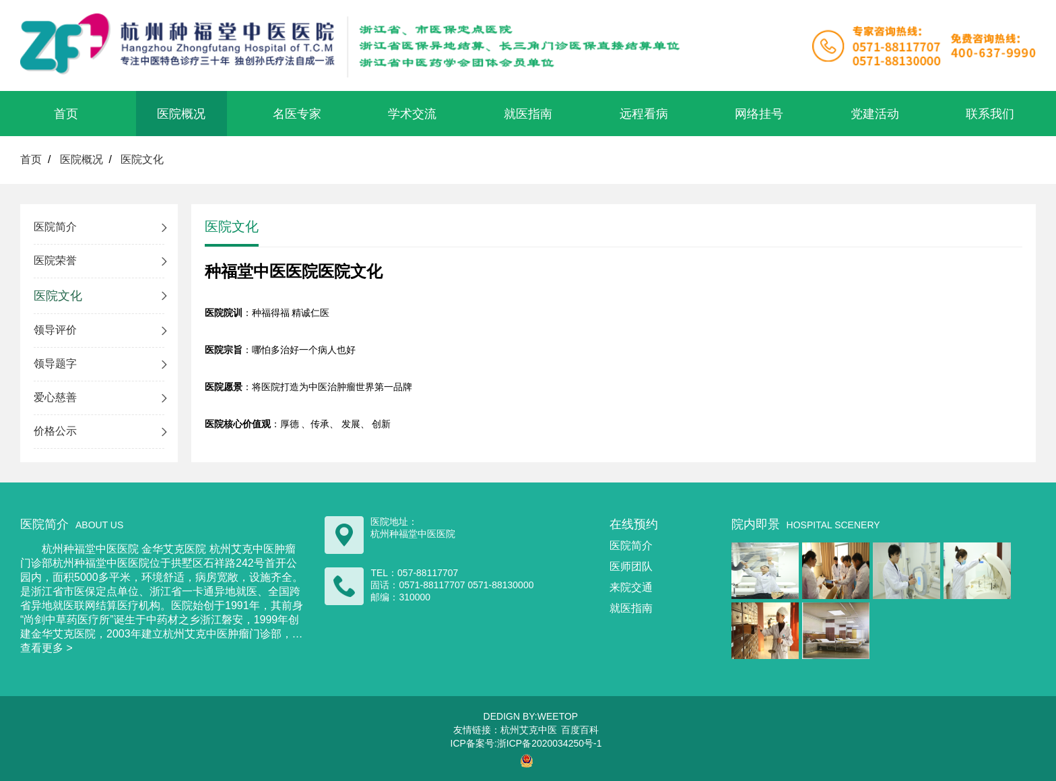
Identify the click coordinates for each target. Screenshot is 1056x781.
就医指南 (528, 114)
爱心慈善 (55, 397)
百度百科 (580, 729)
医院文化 (142, 159)
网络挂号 (759, 114)
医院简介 (55, 226)
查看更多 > (46, 648)
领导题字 (55, 363)
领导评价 (55, 330)
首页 (66, 114)
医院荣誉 (55, 260)
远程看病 (644, 114)
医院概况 (181, 114)
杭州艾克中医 (528, 729)
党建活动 (875, 114)
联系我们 (990, 114)
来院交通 (631, 587)
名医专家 (297, 114)
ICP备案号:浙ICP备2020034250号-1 (526, 743)
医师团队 (631, 566)
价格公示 (55, 431)
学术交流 (412, 114)
